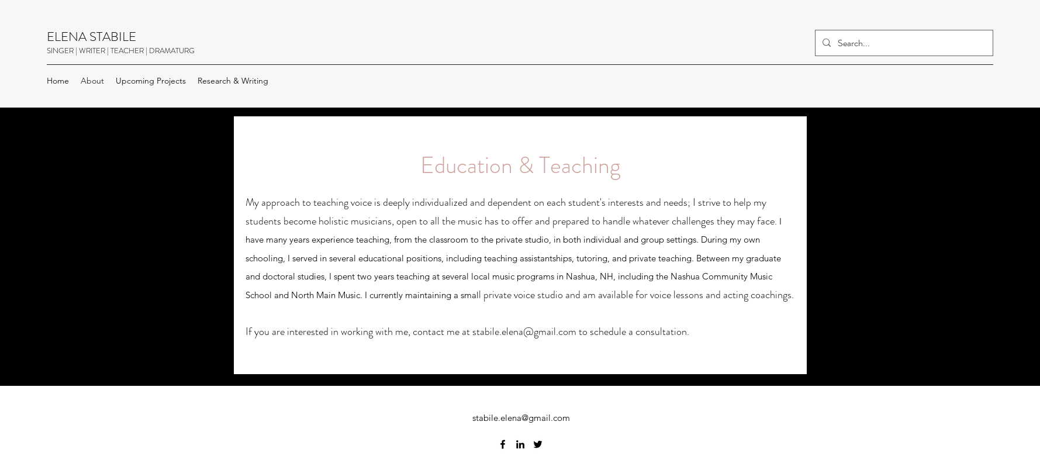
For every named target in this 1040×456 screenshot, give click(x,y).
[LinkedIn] (520, 444)
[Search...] (903, 43)
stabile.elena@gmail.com (524, 331)
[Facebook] (503, 444)
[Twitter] (538, 444)
